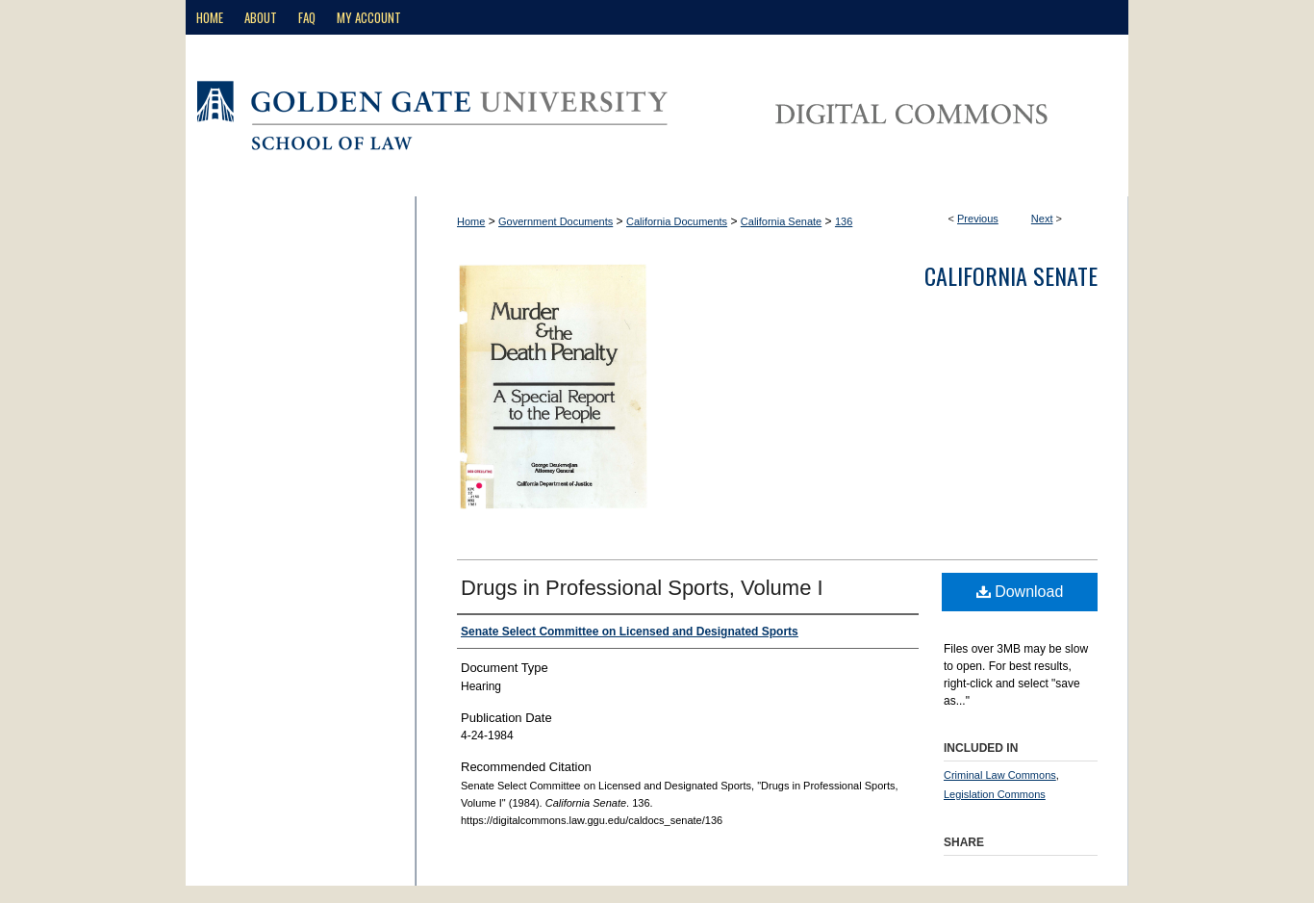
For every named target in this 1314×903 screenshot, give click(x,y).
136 (843, 221)
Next (1042, 218)
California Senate (781, 221)
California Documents (676, 221)
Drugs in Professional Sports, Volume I (642, 588)
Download (1020, 591)
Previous (977, 218)
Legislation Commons (995, 794)
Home (471, 221)
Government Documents (555, 221)
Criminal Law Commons (1000, 775)
